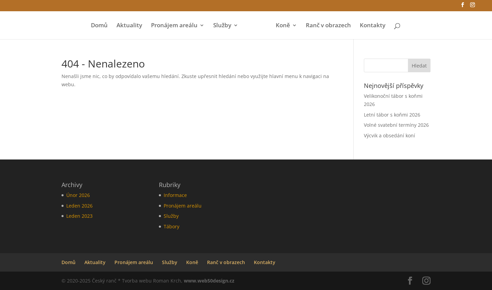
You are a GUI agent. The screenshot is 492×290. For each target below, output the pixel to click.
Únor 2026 (78, 195)
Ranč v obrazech (328, 26)
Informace (175, 195)
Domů (99, 26)
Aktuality (129, 26)
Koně (283, 26)
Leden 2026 (79, 205)
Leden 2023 (79, 216)
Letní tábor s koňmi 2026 (392, 114)
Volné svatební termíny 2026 (396, 125)
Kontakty (372, 26)
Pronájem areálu (174, 26)
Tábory (171, 226)
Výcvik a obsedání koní (389, 135)
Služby (222, 26)
